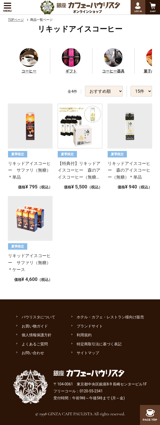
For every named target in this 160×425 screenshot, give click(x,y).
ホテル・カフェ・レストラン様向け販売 (110, 317)
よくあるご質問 (35, 344)
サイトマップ (88, 353)
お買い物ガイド (35, 326)
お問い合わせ (33, 353)
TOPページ (16, 20)
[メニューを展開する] (7, 7)
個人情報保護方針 (37, 335)
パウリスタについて (38, 317)
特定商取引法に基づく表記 (99, 344)
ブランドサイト (90, 326)
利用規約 (84, 335)
